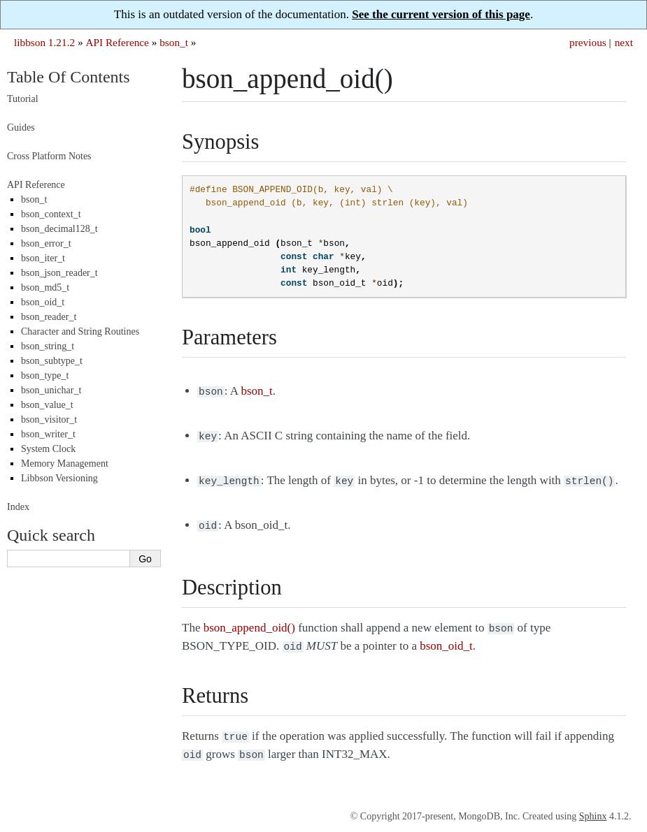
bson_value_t (47, 405)
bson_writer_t (48, 434)
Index (18, 507)
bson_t (173, 42)
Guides (21, 127)
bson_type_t (45, 375)
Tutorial (22, 99)
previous (587, 42)
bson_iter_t (43, 258)
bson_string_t (47, 346)
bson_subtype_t (52, 361)
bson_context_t (51, 214)
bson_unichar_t (51, 390)
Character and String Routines (80, 331)
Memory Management (64, 463)
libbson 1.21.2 (44, 42)
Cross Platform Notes (49, 156)
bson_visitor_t (49, 419)
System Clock (48, 449)
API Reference (116, 42)
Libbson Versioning (59, 478)
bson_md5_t (45, 287)
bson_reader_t (48, 317)
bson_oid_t (42, 302)
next (624, 42)
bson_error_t (46, 243)
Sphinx (593, 805)
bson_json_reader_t (59, 273)
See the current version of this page (441, 14)
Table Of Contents (68, 77)
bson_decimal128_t (59, 229)
